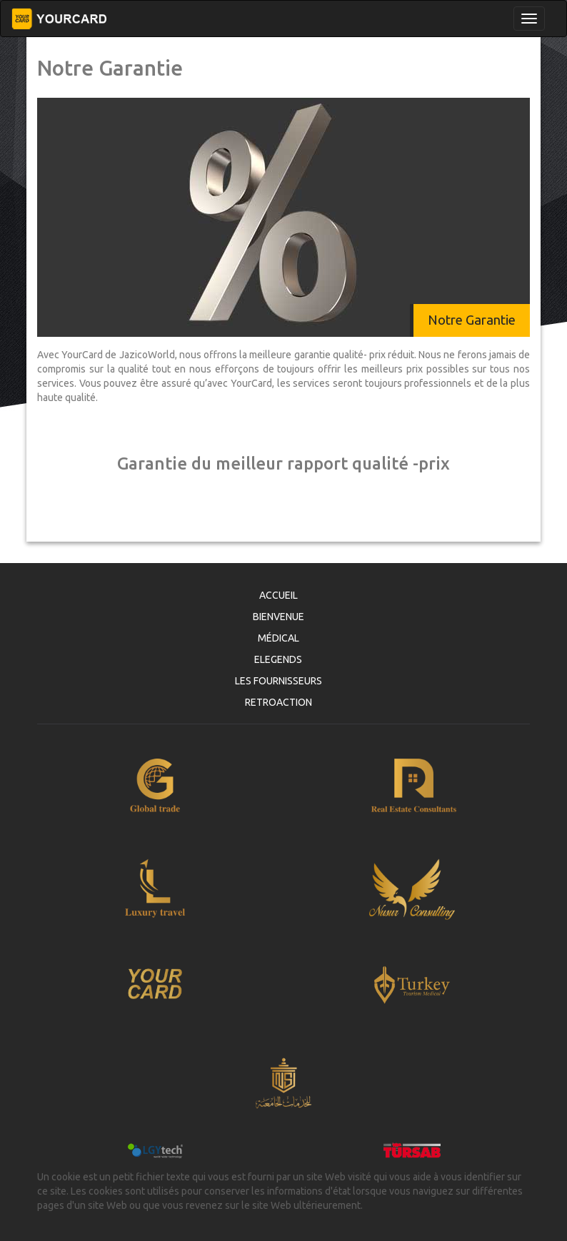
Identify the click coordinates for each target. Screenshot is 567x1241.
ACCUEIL (278, 595)
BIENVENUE (278, 616)
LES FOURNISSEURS (278, 681)
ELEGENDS (278, 659)
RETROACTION (278, 702)
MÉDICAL (278, 638)
